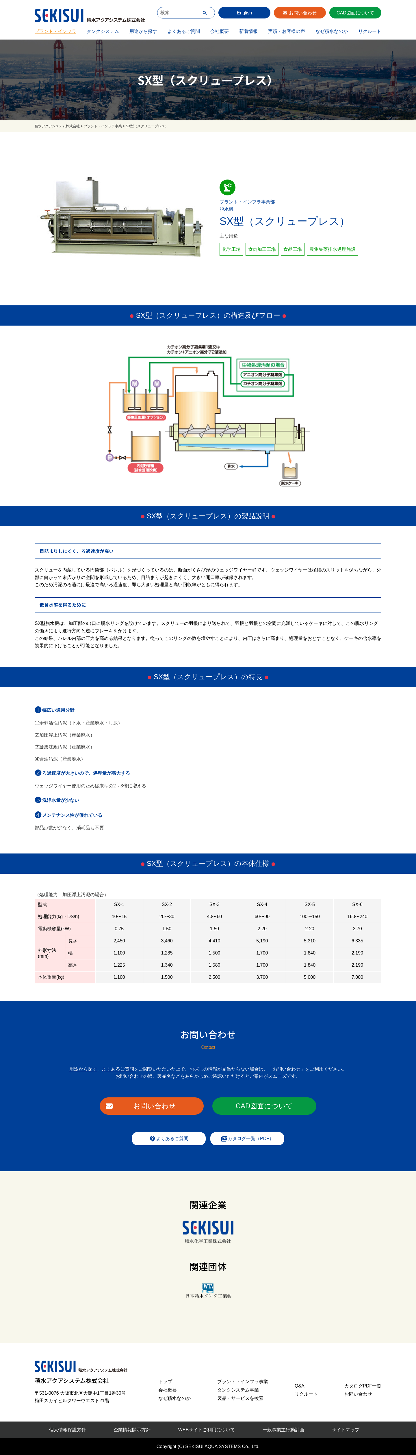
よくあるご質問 (184, 31)
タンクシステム (103, 31)
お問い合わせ (303, 12)
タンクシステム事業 (238, 1389)
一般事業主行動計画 (283, 1429)
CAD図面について (355, 12)
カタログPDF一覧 (362, 1385)
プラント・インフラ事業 (242, 1381)
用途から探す (143, 31)
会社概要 (219, 31)
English (244, 12)
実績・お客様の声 (286, 31)
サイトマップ (345, 1429)
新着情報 (248, 31)
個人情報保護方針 (67, 1429)
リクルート (369, 31)
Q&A (299, 1385)
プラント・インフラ (55, 31)
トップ (165, 1381)
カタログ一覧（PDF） (247, 1138)
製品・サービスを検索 (240, 1398)
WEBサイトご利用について (206, 1429)
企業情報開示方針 (132, 1429)
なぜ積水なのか (331, 31)
